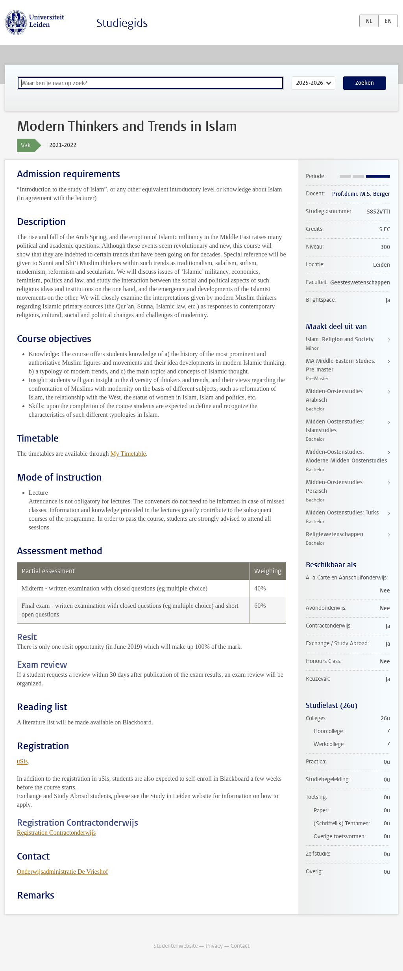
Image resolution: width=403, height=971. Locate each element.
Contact (240, 946)
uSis (22, 761)
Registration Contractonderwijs (56, 832)
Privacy (214, 946)
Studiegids (122, 23)
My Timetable (128, 453)
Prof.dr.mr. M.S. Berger (361, 194)
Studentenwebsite (175, 946)
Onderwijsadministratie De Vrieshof (62, 871)
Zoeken (364, 83)
